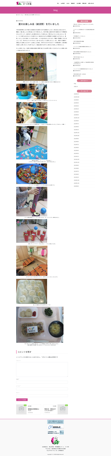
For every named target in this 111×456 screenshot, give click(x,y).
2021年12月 (76, 159)
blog (75, 83)
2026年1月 (76, 94)
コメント (18, 360)
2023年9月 (76, 120)
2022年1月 (76, 156)
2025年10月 (76, 97)
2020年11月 (76, 183)
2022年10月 (76, 135)
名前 (17, 379)
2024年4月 (76, 114)
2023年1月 (76, 129)
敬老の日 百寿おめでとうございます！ (50, 409)
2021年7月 (76, 171)
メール (18, 386)
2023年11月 (76, 117)
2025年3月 (76, 106)
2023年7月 (76, 123)
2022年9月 (76, 138)
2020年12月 (76, 180)
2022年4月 (76, 150)
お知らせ (76, 86)
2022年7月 (76, 144)
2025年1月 (76, 109)
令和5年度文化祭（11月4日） (80, 74)
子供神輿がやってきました (79, 36)
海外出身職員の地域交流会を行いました (82, 51)
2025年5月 (76, 103)
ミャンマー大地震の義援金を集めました (82, 46)
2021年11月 (76, 162)
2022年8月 (76, 141)
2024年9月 (76, 112)
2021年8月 (76, 168)
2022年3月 (76, 153)
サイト (18, 392)
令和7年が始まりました (78, 57)
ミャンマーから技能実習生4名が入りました (83, 69)
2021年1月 (76, 177)
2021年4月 (76, 174)
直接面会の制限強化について (33, 409)
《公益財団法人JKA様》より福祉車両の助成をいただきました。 (83, 63)
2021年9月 (76, 165)
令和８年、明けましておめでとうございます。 (83, 24)
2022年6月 (76, 147)
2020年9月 (76, 186)
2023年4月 (76, 126)
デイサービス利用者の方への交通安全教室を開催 (83, 30)
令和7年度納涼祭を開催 (78, 41)
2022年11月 (76, 132)
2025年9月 (76, 100)
